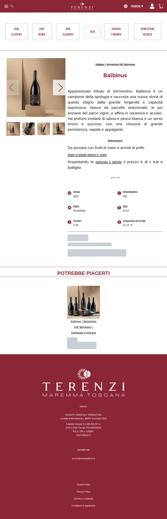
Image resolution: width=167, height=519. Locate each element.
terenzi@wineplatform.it (83, 458)
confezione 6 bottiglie (109, 162)
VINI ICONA (42, 31)
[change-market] (132, 6)
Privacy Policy (83, 491)
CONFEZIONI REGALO (148, 31)
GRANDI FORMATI (116, 31)
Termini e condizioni (83, 498)
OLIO (92, 31)
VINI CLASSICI (68, 31)
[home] (82, 6)
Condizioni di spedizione (83, 505)
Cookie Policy (83, 484)
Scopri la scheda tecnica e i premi (87, 154)
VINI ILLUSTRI (16, 31)
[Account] (152, 6)
